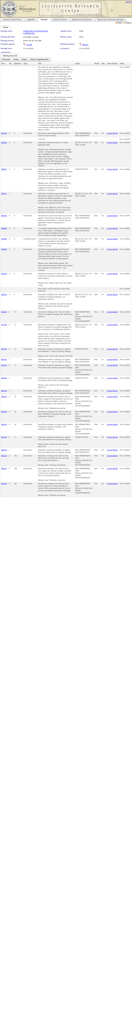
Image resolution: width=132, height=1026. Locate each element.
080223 (4, 456)
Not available (28, 48)
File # (3, 63)
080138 (4, 365)
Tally (103, 63)
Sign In (128, 2)
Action (77, 63)
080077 (4, 169)
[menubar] (25, 59)
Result (96, 63)
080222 (4, 483)
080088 (4, 228)
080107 (4, 349)
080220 (4, 411)
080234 (4, 437)
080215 (4, 312)
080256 (4, 273)
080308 (4, 249)
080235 (4, 424)
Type (25, 63)
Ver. (10, 63)
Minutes (85, 44)
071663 (4, 324)
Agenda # (17, 63)
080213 (4, 468)
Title (39, 63)
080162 (4, 215)
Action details (112, 133)
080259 (4, 133)
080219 (4, 294)
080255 (4, 142)
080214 (4, 396)
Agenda (29, 44)
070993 (4, 239)
